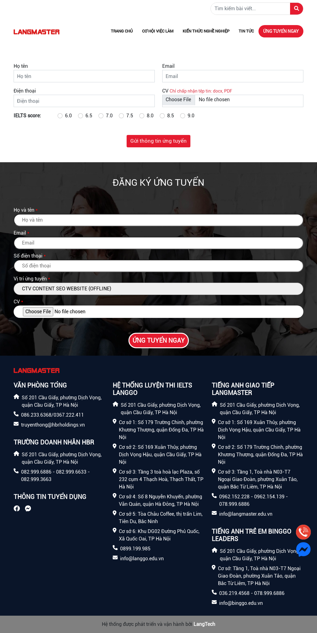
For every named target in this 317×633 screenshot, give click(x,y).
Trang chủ (122, 31)
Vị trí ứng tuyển (30, 279)
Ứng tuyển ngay (281, 31)
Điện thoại (25, 91)
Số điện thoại (28, 256)
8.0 (150, 116)
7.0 (109, 116)
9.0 (191, 116)
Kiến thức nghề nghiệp (206, 31)
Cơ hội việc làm (157, 31)
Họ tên (21, 66)
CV (165, 91)
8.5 (170, 116)
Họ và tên (24, 210)
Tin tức (246, 31)
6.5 (88, 116)
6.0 (68, 116)
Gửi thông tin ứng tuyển (158, 141)
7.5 (129, 116)
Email (168, 66)
